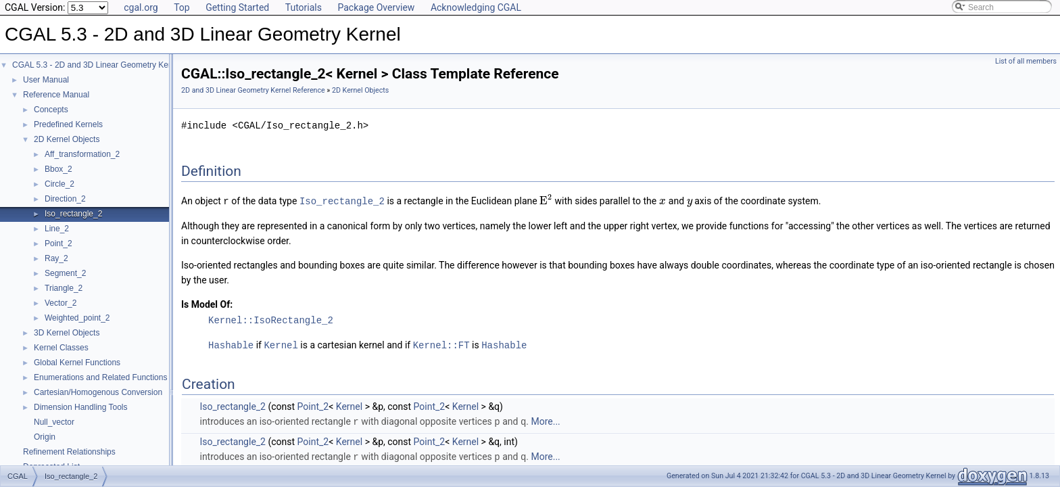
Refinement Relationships (69, 452)
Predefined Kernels (68, 124)
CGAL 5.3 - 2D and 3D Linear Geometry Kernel (97, 65)
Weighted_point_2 (77, 318)
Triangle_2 (63, 288)
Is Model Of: (207, 303)
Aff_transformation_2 (82, 154)
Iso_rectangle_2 (73, 213)
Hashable (231, 344)
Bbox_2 (58, 169)
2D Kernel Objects (66, 139)
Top (182, 7)
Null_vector (54, 422)
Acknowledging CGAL (476, 7)
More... (545, 420)
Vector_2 (60, 303)
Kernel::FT (441, 344)
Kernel (280, 344)
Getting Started (237, 7)
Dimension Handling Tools (81, 407)
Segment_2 (65, 273)
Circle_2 (59, 184)
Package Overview (375, 7)
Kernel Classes (61, 347)
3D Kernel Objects (66, 333)
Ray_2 (56, 258)
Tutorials (303, 7)
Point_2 (58, 243)
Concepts (51, 109)
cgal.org (141, 7)
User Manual (46, 80)
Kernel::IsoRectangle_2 (270, 319)
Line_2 (57, 228)
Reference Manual (56, 94)
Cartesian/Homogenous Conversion (98, 392)
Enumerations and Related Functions (100, 377)
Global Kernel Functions (77, 362)
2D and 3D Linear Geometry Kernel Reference (253, 90)
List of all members (1026, 61)
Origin (44, 437)
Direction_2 (65, 199)
